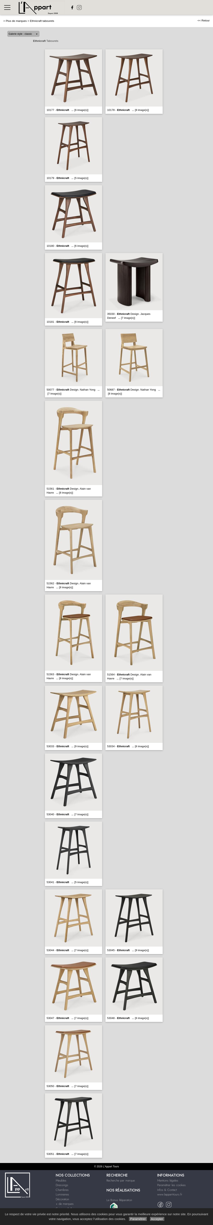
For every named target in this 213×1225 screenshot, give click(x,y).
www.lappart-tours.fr (169, 1194)
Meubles (61, 1180)
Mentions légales (167, 1180)
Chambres (62, 1190)
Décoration (62, 1199)
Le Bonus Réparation (119, 1200)
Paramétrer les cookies (171, 1185)
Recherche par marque (120, 1180)
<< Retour (203, 20)
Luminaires (62, 1194)
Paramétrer (137, 1219)
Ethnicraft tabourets (42, 20)
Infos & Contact (167, 1190)
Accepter (157, 1219)
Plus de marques (16, 20)
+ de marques (65, 1203)
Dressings (62, 1185)
